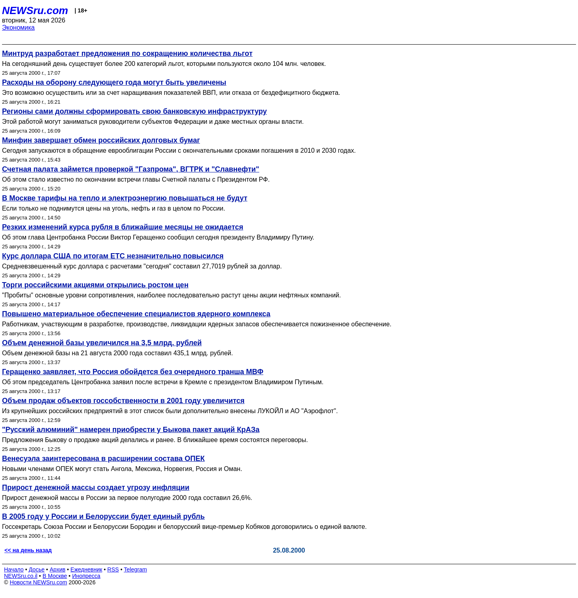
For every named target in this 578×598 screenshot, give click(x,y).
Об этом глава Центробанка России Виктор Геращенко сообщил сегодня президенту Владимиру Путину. (158, 237)
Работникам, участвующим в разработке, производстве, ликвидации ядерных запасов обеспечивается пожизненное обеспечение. (196, 324)
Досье (36, 569)
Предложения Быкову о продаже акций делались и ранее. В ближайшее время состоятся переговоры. (155, 439)
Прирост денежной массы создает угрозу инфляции (95, 487)
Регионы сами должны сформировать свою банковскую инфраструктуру (134, 111)
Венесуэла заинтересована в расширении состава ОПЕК (103, 459)
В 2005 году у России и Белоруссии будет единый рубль (103, 516)
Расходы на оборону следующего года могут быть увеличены (114, 82)
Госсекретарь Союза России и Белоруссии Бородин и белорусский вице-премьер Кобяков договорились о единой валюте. (184, 526)
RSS (113, 569)
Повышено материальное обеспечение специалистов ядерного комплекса (136, 314)
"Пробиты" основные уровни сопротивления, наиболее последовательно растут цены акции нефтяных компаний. (171, 295)
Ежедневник (86, 569)
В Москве (55, 576)
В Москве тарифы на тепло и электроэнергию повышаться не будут (124, 198)
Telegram (135, 569)
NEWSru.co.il (20, 576)
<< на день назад (28, 550)
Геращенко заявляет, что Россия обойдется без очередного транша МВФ (132, 372)
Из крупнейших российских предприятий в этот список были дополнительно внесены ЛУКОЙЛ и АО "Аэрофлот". (170, 411)
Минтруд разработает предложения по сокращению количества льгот (127, 53)
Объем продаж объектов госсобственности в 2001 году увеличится (123, 401)
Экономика (18, 27)
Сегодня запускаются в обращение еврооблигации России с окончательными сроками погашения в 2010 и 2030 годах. (179, 150)
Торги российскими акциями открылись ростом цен (95, 285)
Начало (14, 569)
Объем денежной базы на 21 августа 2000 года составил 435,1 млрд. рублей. (117, 353)
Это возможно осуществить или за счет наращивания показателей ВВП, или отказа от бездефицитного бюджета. (171, 92)
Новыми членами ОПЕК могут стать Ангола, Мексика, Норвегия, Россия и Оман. (122, 468)
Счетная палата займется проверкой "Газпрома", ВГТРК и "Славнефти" (130, 169)
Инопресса (86, 576)
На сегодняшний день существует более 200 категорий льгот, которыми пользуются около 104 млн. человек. (164, 63)
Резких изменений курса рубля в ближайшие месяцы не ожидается (122, 227)
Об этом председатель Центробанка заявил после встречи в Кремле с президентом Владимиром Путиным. (163, 382)
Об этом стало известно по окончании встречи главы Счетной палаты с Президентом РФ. (136, 179)
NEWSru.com (35, 10)
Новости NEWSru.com (38, 582)
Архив (57, 569)
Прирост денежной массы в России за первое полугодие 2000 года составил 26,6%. (127, 497)
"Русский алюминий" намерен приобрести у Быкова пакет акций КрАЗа (130, 430)
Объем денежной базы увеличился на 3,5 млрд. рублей (101, 343)
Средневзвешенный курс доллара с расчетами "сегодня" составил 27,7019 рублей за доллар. (142, 266)
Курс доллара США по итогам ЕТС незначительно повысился (113, 256)
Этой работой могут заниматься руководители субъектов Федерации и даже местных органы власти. (153, 121)
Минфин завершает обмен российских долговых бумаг (101, 140)
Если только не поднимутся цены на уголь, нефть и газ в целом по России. (113, 208)
